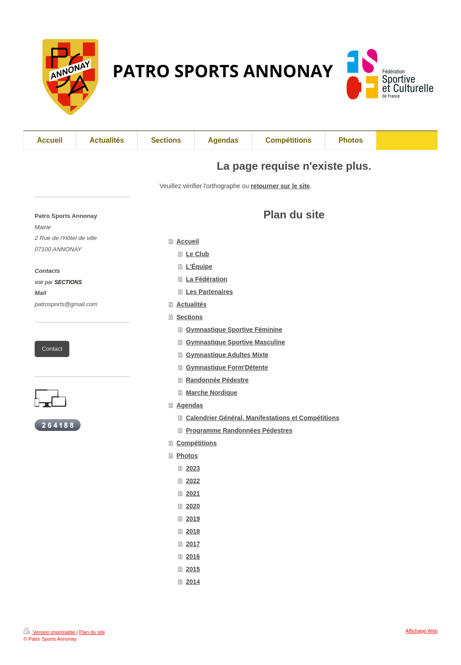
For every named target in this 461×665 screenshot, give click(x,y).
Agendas (189, 405)
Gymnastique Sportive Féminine (234, 329)
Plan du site (92, 632)
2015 (193, 569)
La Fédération (206, 279)
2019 (193, 518)
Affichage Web (422, 630)
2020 (193, 506)
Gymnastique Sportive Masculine (235, 342)
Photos (187, 455)
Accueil (187, 241)
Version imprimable (50, 632)
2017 (193, 543)
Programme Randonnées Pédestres (239, 430)
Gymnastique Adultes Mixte (227, 354)
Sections (189, 317)
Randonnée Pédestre (217, 380)
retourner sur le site (280, 186)
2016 (193, 556)
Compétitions (196, 443)
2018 (193, 531)
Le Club (197, 254)
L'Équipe (199, 266)
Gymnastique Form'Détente (227, 367)
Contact (52, 348)
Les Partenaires (209, 291)
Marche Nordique (211, 392)
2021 (193, 493)
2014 (193, 581)
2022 (193, 480)
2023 (193, 468)
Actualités (191, 304)
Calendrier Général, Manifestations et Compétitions (262, 417)
